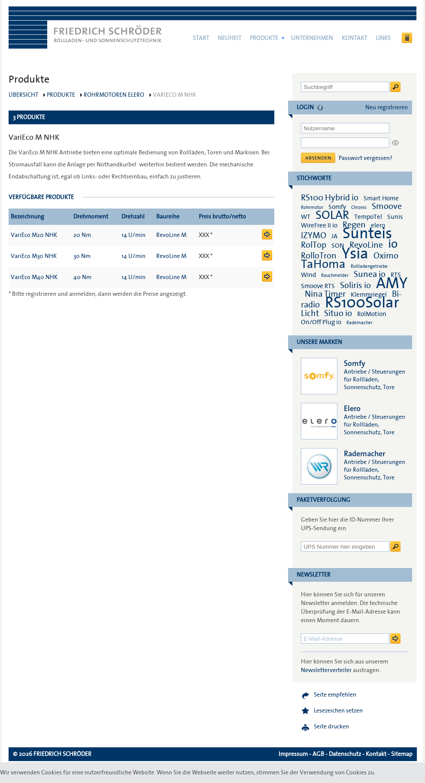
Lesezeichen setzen (338, 710)
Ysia (355, 254)
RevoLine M (171, 235)
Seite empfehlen (335, 694)
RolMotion (371, 314)
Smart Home (381, 198)
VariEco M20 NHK (34, 235)
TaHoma (323, 264)
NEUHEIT (229, 38)
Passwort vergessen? (365, 158)
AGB (318, 754)
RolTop (313, 245)
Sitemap (402, 754)
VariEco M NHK (174, 95)
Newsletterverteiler (326, 670)
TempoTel (368, 217)
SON (337, 245)
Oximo (385, 256)
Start (201, 38)
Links (383, 38)
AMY (391, 283)
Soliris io (355, 285)
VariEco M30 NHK (34, 256)
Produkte (264, 38)
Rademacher (359, 322)
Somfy (337, 207)
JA (335, 236)
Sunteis (367, 233)
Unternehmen (312, 38)
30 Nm (82, 256)
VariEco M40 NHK (34, 277)
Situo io (338, 313)
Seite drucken (331, 726)
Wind (308, 275)
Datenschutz (345, 754)
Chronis (359, 207)
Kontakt (354, 38)
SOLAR (332, 215)
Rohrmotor (312, 207)
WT (305, 217)
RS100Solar (362, 303)
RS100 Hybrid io (329, 198)
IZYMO (313, 235)
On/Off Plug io (321, 322)
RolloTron (319, 256)
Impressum (293, 754)
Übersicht (23, 95)
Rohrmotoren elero (114, 95)
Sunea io (370, 274)
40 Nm (82, 277)
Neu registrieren (386, 107)
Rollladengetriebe (369, 266)
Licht (310, 313)
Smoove (387, 206)
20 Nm (82, 235)
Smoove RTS (318, 286)
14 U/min (133, 235)
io (393, 244)
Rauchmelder (335, 275)
